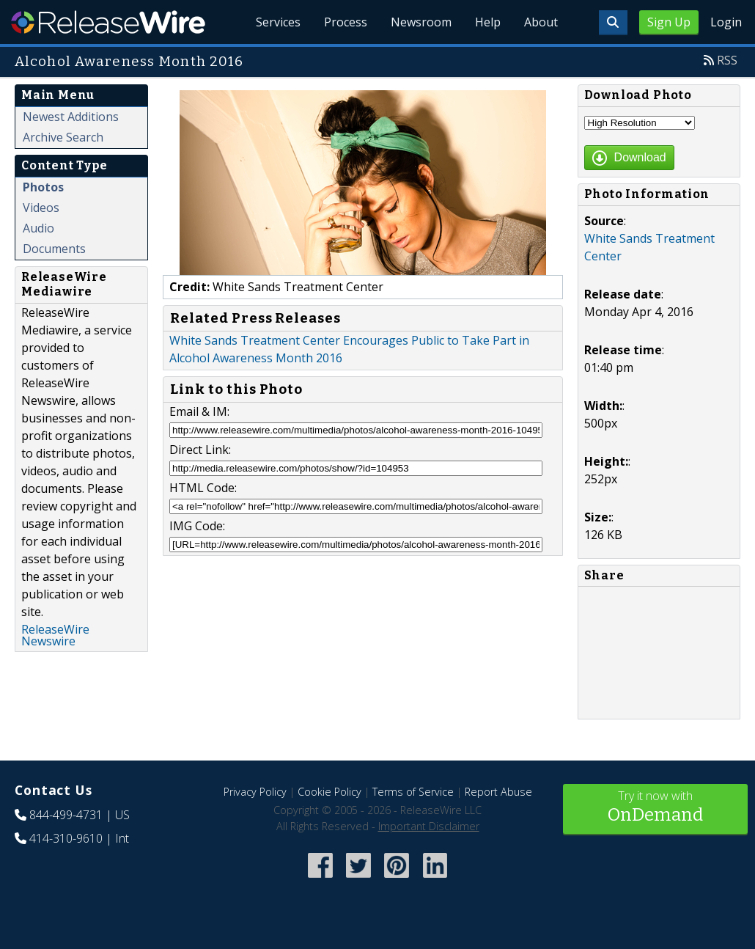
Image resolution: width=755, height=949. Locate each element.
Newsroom (421, 22)
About (541, 22)
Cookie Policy (329, 792)
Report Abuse (498, 792)
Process (345, 22)
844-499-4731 (66, 815)
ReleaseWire (108, 22)
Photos (43, 187)
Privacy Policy (255, 792)
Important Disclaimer (428, 826)
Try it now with (655, 808)
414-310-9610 (66, 838)
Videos (41, 207)
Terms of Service (413, 792)
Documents (54, 249)
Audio (38, 228)
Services (278, 22)
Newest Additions (71, 117)
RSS (727, 60)
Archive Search (63, 137)
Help (488, 22)
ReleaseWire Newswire (55, 635)
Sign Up (668, 22)
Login (726, 22)
